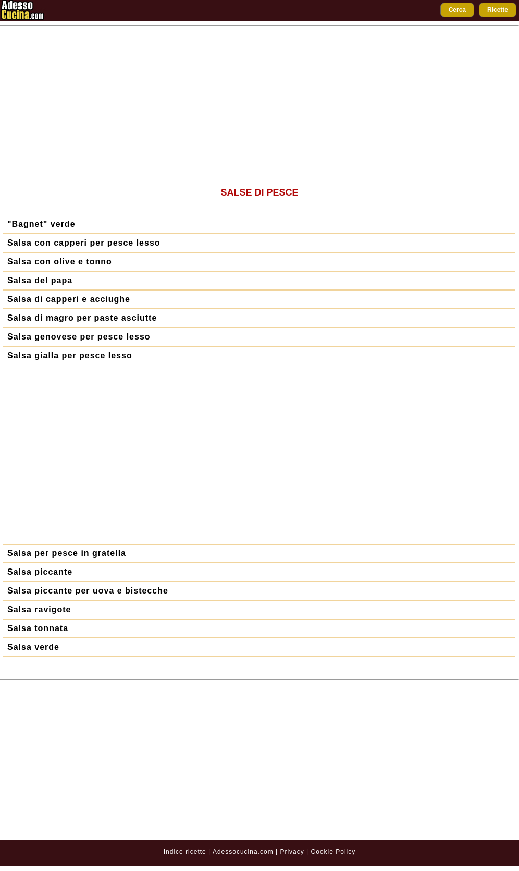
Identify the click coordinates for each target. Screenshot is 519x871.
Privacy (293, 851)
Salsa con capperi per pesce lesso (83, 242)
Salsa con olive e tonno (59, 261)
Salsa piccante (39, 571)
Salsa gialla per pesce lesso (69, 355)
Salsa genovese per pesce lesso (79, 336)
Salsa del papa (39, 280)
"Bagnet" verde (41, 224)
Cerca (457, 10)
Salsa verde (33, 647)
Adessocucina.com (243, 851)
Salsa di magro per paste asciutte (82, 317)
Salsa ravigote (39, 609)
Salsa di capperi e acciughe (68, 299)
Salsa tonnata (37, 628)
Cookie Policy (333, 851)
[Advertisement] (259, 103)
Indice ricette (185, 851)
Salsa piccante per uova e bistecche (87, 590)
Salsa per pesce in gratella (66, 553)
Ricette (497, 10)
